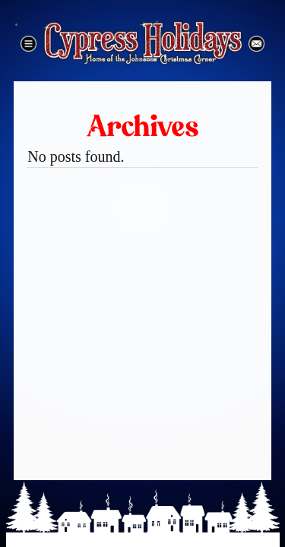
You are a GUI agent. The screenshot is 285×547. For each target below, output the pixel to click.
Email (256, 44)
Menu (28, 44)
